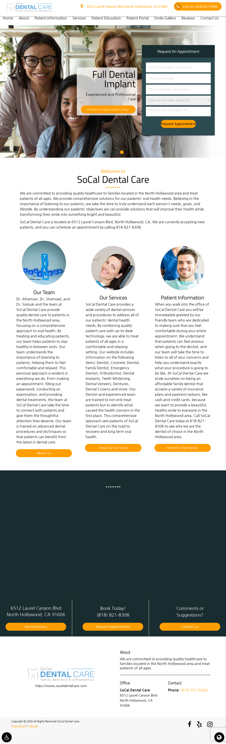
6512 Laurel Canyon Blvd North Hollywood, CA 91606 (124, 6)
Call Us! (196, 6)
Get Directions (35, 627)
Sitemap (35, 726)
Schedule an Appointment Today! (108, 109)
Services (79, 18)
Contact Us (209, 18)
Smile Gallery (165, 18)
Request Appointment (113, 627)
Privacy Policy (19, 726)
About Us (43, 453)
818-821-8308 (128, 227)
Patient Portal (137, 18)
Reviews (188, 18)
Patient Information (51, 18)
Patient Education (106, 18)
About (24, 18)
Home (8, 18)
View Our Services (113, 448)
